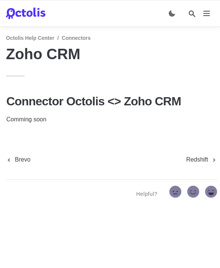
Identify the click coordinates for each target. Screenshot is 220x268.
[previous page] (18, 160)
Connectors (76, 38)
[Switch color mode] (172, 13)
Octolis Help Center (30, 38)
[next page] (201, 160)
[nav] (206, 13)
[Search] (192, 13)
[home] (25, 13)
